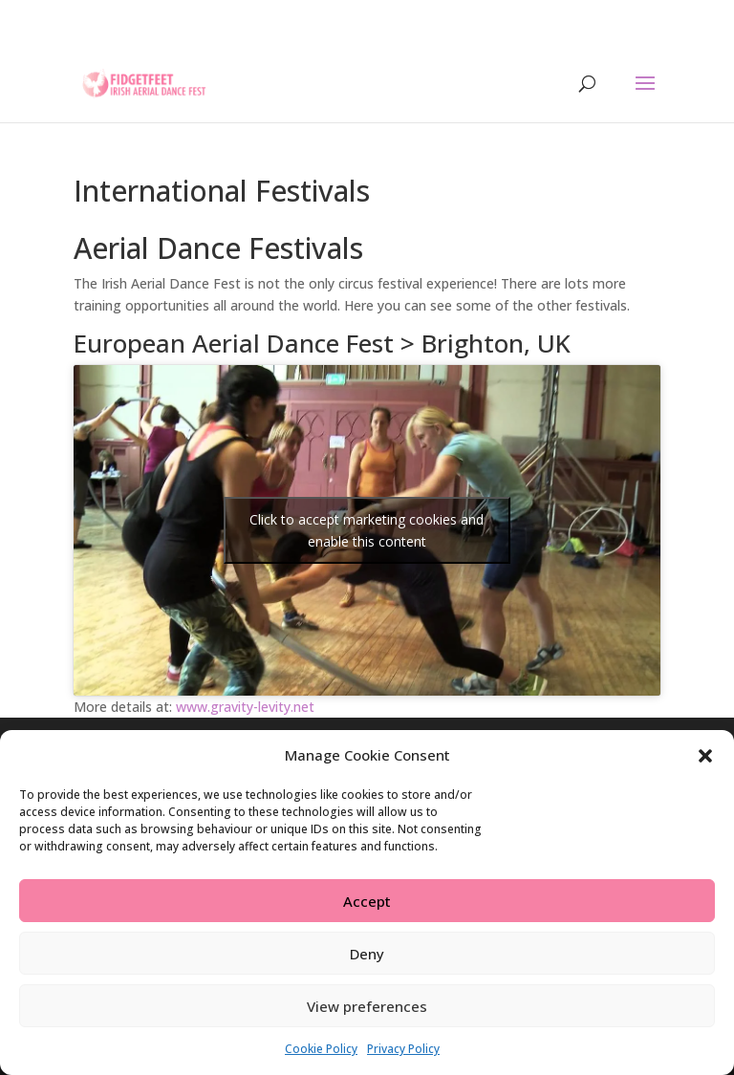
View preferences (367, 1006)
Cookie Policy (321, 1049)
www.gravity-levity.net (245, 707)
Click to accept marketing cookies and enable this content (366, 530)
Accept (367, 901)
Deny (367, 953)
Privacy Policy (403, 1049)
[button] (705, 755)
